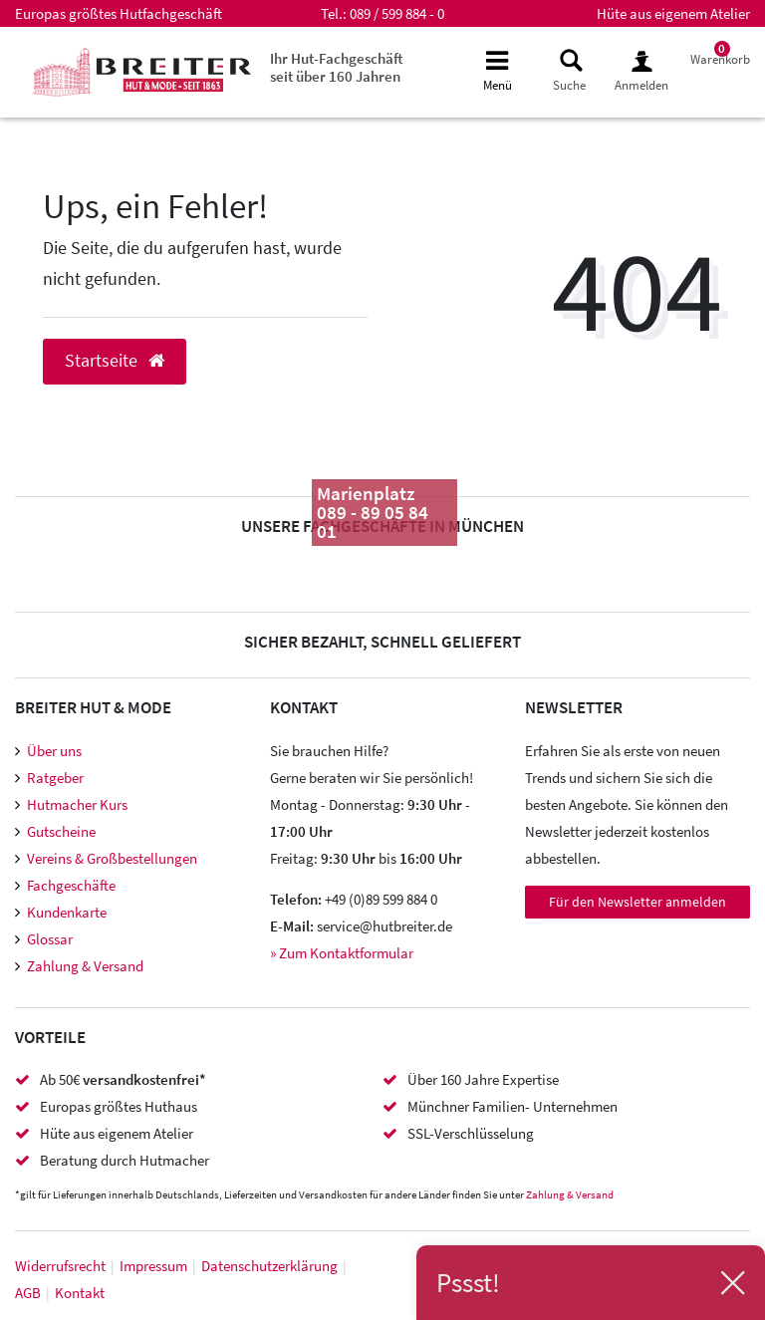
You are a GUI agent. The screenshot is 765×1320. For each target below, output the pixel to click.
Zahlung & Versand (85, 965)
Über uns (54, 750)
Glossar (50, 938)
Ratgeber (55, 777)
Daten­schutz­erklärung (269, 1265)
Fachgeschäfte (71, 885)
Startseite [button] (114, 361)
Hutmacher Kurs (77, 804)
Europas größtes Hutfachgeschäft (118, 13)
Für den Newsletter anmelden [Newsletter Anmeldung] (637, 902)
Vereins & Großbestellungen (112, 858)
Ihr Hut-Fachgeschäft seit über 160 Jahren (336, 67)
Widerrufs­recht (60, 1265)
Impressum (153, 1265)
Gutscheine (61, 831)
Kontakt (80, 1292)
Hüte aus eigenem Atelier (673, 13)
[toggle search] (569, 71)
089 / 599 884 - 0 (397, 13)
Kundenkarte (67, 912)
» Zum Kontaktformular (341, 952)
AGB (28, 1292)
